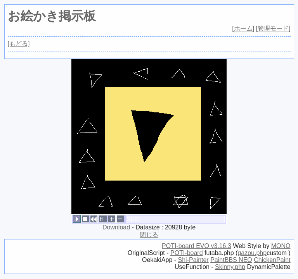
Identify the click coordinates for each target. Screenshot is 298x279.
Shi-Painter (193, 260)
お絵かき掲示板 (52, 16)
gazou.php (252, 253)
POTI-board (186, 253)
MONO (281, 246)
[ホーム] (243, 28)
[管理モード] (273, 28)
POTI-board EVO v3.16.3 (196, 246)
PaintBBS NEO (231, 260)
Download (116, 227)
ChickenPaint (272, 260)
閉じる (149, 234)
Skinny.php (230, 267)
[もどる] (19, 43)
